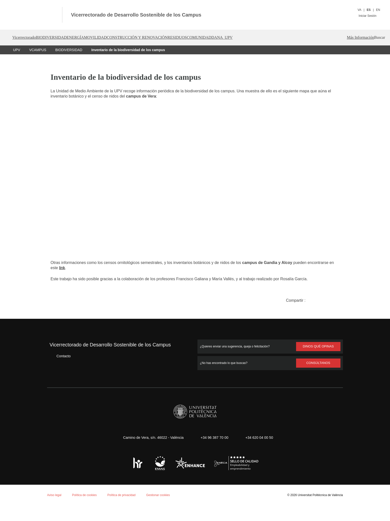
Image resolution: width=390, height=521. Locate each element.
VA (360, 10)
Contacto (60, 356)
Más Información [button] (341, 37)
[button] (371, 37)
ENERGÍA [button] (95, 37)
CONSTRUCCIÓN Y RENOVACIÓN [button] (172, 37)
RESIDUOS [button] (221, 37)
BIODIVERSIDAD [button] (64, 37)
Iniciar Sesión (369, 16)
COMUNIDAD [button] (251, 37)
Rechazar (51, 503)
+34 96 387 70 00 (214, 437)
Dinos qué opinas (318, 346)
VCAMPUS (37, 50)
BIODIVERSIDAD (68, 50)
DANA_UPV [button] (281, 37)
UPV (16, 50)
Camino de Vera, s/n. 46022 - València (151, 437)
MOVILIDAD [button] (122, 37)
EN (378, 10)
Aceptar (24, 503)
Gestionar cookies (162, 495)
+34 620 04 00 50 (261, 437)
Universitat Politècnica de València (319, 495)
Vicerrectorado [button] (27, 37)
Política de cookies (31, 456)
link (92, 267)
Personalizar (82, 503)
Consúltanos (318, 363)
